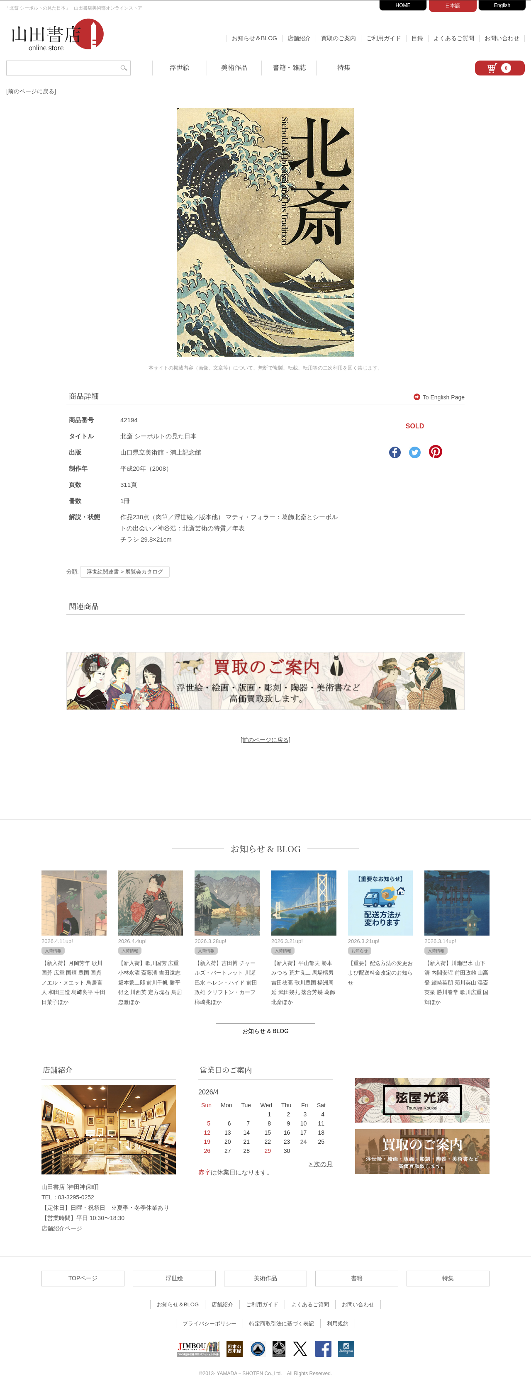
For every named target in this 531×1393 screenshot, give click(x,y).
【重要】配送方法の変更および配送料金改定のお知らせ (380, 973)
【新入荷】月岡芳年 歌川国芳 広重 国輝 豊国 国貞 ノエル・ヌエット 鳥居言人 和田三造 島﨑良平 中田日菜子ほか (73, 982)
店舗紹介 (299, 38)
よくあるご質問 (454, 38)
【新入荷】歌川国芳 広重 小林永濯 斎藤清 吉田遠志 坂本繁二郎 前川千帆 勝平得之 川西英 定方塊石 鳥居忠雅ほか (150, 982)
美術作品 (234, 67)
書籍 (357, 1278)
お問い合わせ (502, 38)
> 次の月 (321, 1163)
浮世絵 (180, 67)
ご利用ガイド (383, 38)
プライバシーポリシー (209, 1323)
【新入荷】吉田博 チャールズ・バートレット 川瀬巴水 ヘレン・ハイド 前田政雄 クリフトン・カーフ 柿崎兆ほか (226, 982)
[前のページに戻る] (31, 91)
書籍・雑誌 (289, 67)
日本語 (452, 6)
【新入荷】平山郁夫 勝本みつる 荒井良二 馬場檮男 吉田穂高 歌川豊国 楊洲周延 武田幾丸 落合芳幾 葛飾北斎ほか (303, 982)
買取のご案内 (338, 38)
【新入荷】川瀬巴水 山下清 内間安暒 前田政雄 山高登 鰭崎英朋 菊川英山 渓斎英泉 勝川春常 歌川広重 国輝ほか (456, 982)
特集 (344, 67)
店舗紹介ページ (61, 1228)
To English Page (439, 397)
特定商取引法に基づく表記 (281, 1323)
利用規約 (337, 1323)
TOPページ (83, 1278)
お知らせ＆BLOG (254, 38)
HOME (403, 5)
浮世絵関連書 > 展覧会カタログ (125, 572)
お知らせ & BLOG (266, 848)
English (502, 5)
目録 (417, 38)
